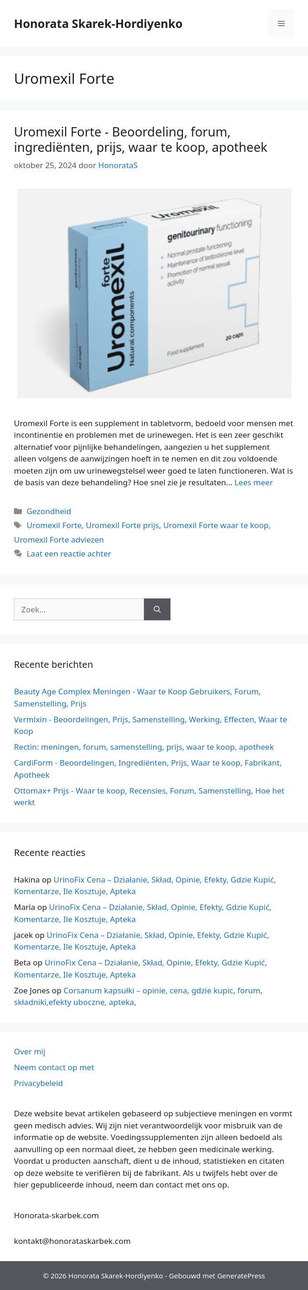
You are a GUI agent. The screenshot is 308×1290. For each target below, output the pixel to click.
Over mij (30, 1051)
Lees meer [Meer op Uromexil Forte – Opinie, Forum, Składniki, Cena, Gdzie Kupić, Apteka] (254, 482)
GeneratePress (241, 1275)
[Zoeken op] (157, 609)
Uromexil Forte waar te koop (216, 525)
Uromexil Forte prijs (122, 525)
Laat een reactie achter (68, 553)
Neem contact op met (54, 1067)
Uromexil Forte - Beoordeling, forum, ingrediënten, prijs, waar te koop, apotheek (140, 139)
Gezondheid (48, 511)
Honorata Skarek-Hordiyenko (98, 23)
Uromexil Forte (54, 525)
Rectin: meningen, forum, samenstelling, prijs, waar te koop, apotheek (144, 746)
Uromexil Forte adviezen (59, 539)
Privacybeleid (38, 1083)
